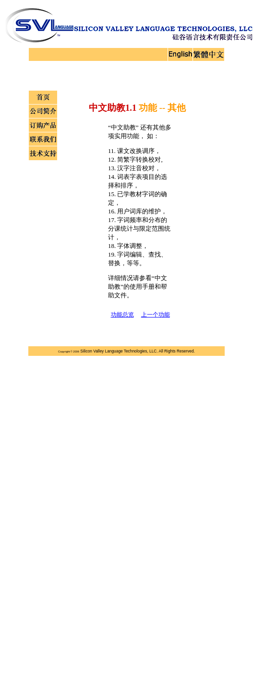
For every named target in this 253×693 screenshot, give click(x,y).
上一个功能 (155, 314)
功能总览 (122, 314)
